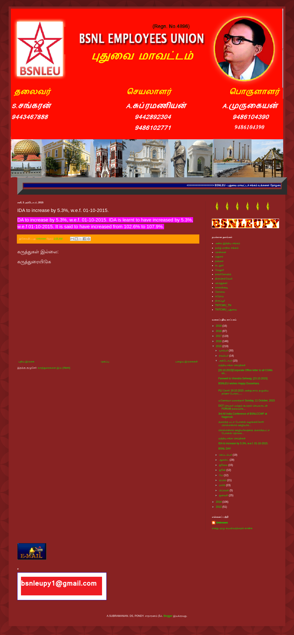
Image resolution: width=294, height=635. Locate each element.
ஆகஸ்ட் (224, 459)
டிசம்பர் (224, 350)
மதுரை (219, 256)
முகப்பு (105, 361)
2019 (219, 325)
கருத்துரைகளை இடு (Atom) (54, 367)
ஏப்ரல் (223, 480)
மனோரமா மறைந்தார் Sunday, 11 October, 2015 (246, 400)
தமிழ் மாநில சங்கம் (227, 247)
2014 (219, 501)
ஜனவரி (224, 495)
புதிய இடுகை (26, 361)
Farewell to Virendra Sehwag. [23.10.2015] (242, 378)
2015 (219, 346)
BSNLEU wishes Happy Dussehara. (239, 383)
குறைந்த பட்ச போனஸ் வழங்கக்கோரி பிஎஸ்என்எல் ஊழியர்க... (241, 423)
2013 (219, 506)
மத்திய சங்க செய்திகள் (232, 365)
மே (221, 475)
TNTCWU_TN (223, 305)
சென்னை (220, 252)
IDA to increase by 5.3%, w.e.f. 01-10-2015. (243, 443)
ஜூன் (222, 470)
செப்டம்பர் (226, 454)
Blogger (168, 615)
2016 (219, 341)
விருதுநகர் (221, 283)
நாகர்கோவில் (223, 274)
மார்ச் (222, 485)
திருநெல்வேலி (223, 278)
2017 (219, 336)
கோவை (220, 291)
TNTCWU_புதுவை (226, 309)
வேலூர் (219, 269)
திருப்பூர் (220, 300)
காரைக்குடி (221, 287)
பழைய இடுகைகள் (186, 361)
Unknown (222, 522)
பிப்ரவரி (224, 490)
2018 (219, 331)
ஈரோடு (219, 296)
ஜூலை (223, 465)
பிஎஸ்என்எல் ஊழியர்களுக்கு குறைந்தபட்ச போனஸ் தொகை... (244, 432)
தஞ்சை (219, 261)
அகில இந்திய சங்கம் (227, 243)
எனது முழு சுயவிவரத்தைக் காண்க (232, 528)
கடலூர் (219, 265)
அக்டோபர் (226, 360)
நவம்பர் (224, 355)
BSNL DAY (224, 448)
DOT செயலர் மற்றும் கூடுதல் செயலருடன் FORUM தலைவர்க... (243, 407)
